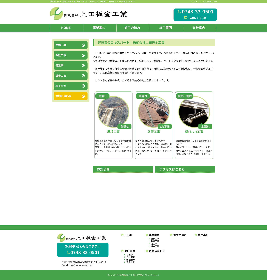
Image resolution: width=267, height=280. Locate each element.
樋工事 (154, 243)
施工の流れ (132, 27)
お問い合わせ (155, 251)
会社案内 (198, 27)
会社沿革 (130, 259)
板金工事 (155, 246)
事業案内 (99, 27)
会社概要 (130, 257)
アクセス (193, 1)
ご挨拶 (129, 254)
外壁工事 (155, 241)
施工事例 (165, 27)
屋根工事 (155, 238)
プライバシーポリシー (208, 1)
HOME (66, 27)
